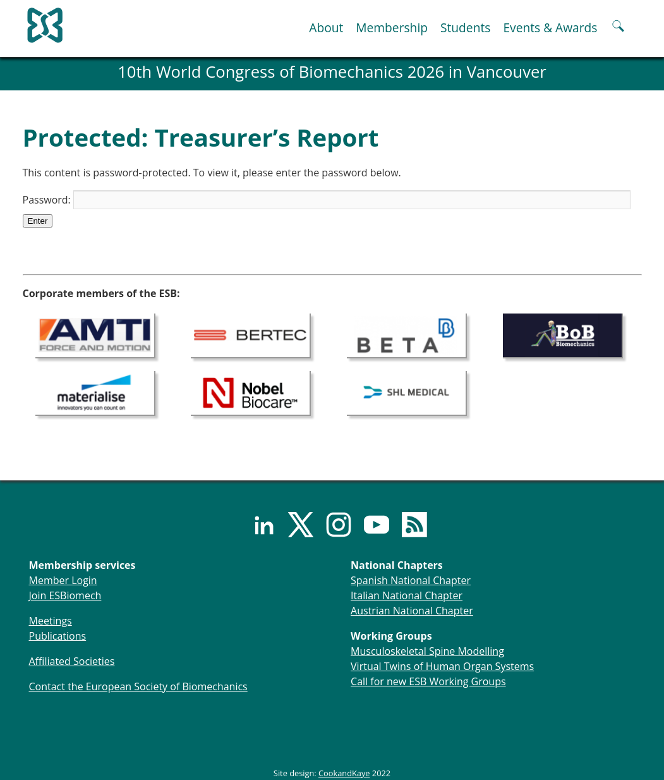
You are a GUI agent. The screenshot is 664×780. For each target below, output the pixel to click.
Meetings (50, 621)
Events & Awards (550, 27)
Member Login (63, 580)
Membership (392, 27)
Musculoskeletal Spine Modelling (427, 651)
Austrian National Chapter (412, 611)
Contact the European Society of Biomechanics (138, 686)
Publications (58, 636)
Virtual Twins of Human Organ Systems (442, 666)
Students (465, 27)
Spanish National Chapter (411, 580)
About (326, 27)
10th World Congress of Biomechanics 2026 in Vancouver (332, 72)
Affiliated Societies (72, 661)
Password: (327, 200)
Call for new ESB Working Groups (428, 681)
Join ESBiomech (65, 595)
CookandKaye (344, 773)
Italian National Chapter (406, 595)
